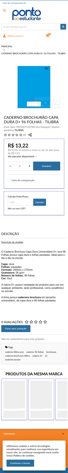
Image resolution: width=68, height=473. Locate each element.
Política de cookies (23, 455)
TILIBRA (19, 130)
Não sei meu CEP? (17, 208)
